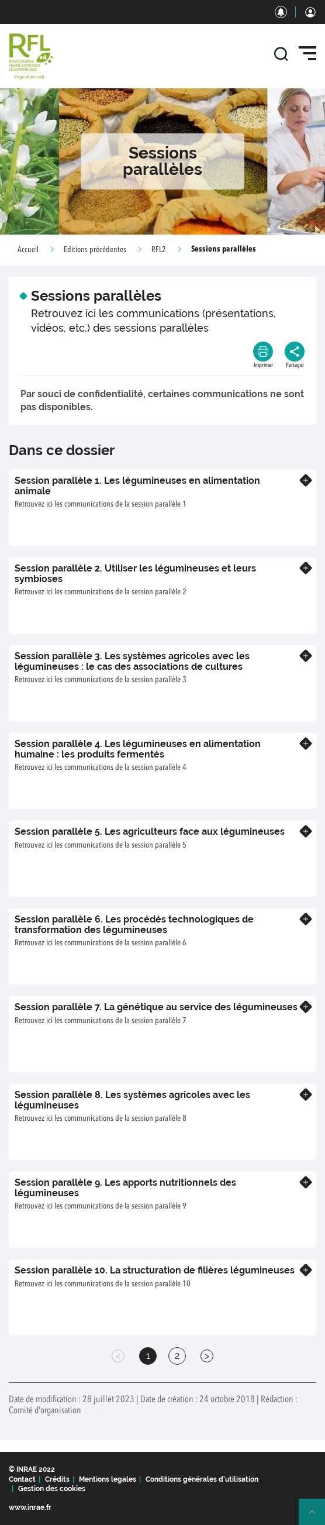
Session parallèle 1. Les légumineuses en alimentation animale (137, 486)
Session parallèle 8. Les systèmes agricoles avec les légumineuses (132, 1100)
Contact (22, 1479)
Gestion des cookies (51, 1489)
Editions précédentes (95, 250)
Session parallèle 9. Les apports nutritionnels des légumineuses (125, 1188)
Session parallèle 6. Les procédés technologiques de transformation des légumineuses (134, 924)
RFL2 (158, 250)
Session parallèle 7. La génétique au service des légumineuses (156, 1007)
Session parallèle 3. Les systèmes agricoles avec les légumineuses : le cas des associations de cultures (132, 661)
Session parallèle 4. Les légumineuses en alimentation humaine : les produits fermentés (138, 749)
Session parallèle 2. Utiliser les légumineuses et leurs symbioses (135, 573)
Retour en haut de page (317, 1517)
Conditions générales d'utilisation (202, 1479)
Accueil (28, 250)
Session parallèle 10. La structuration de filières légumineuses (155, 1270)
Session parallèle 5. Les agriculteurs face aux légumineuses (150, 831)
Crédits (57, 1479)
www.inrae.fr (30, 1507)
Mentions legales (107, 1479)
